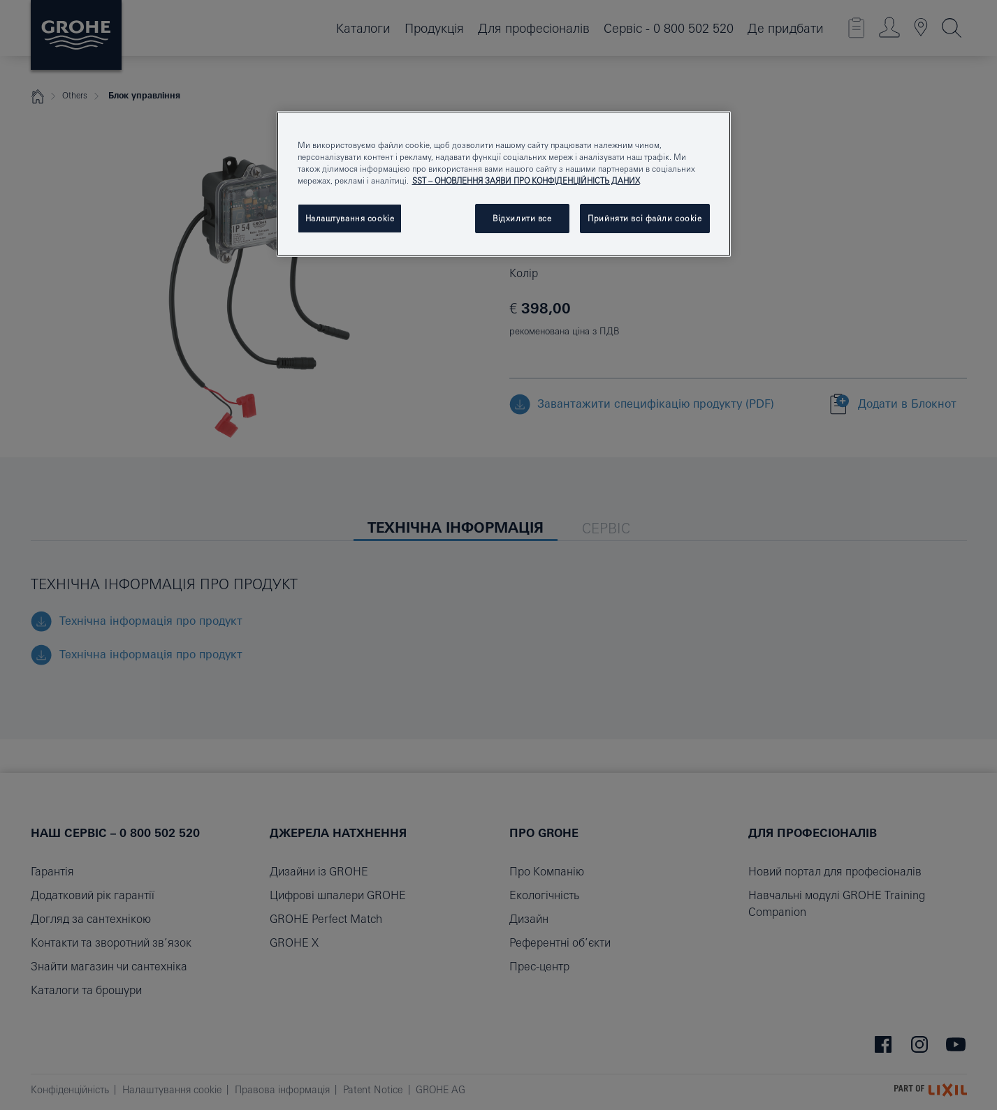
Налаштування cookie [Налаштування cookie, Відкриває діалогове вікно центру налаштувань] (350, 218)
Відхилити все (522, 218)
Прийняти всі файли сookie (644, 218)
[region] (504, 184)
